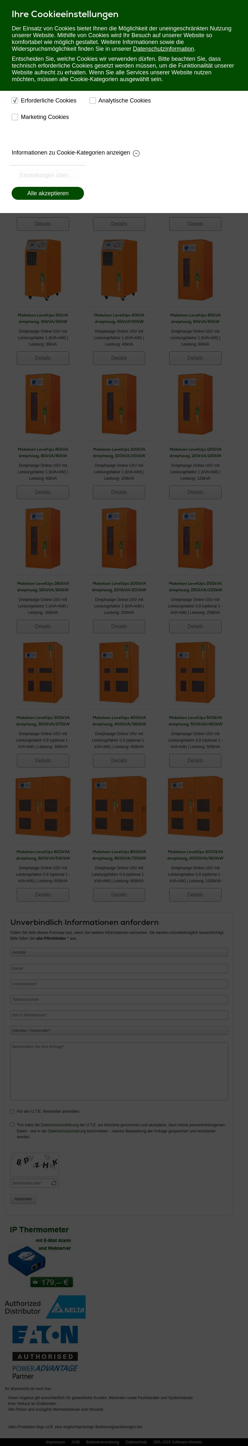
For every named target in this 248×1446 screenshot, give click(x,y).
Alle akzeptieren (47, 193)
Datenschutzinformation (163, 49)
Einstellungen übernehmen (51, 175)
